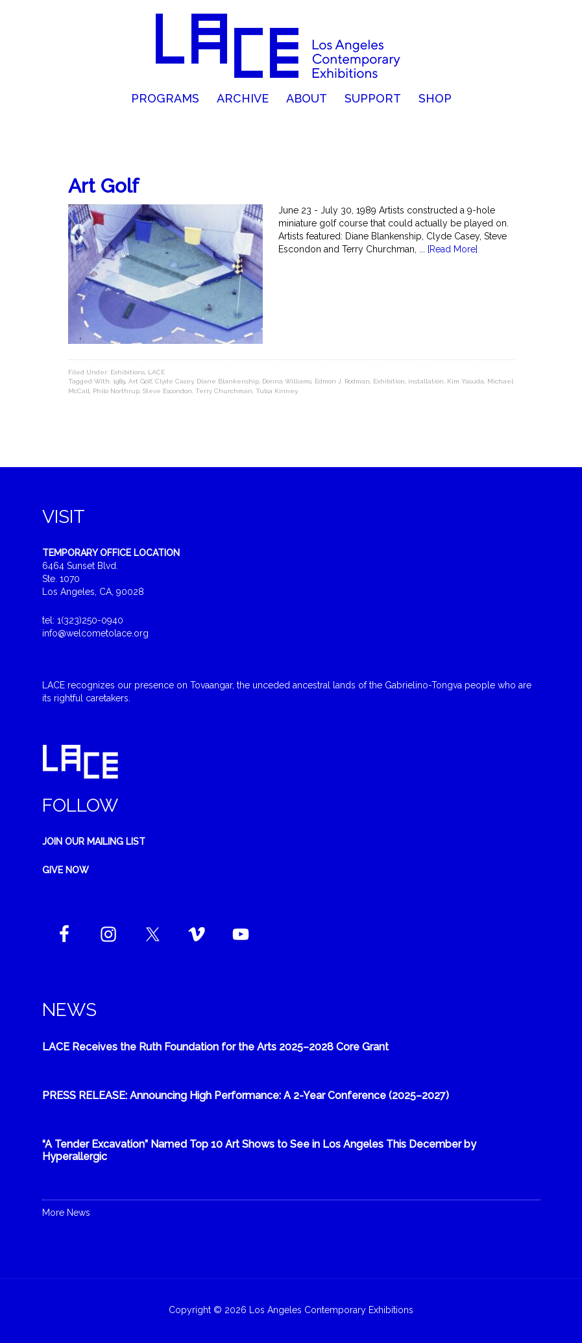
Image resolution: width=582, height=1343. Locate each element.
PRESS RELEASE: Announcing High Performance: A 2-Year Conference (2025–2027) (245, 1095)
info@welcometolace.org (95, 633)
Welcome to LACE (291, 45)
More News (66, 1212)
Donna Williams (286, 381)
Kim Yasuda (465, 381)
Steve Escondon (167, 390)
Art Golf (103, 186)
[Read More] (453, 249)
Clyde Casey (174, 381)
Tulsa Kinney (277, 390)
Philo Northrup (116, 390)
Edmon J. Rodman (342, 381)
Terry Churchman (223, 390)
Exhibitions (127, 372)
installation (426, 381)
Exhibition (389, 381)
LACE (156, 372)
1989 (119, 381)
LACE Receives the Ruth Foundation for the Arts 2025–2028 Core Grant (215, 1047)
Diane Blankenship (228, 381)
